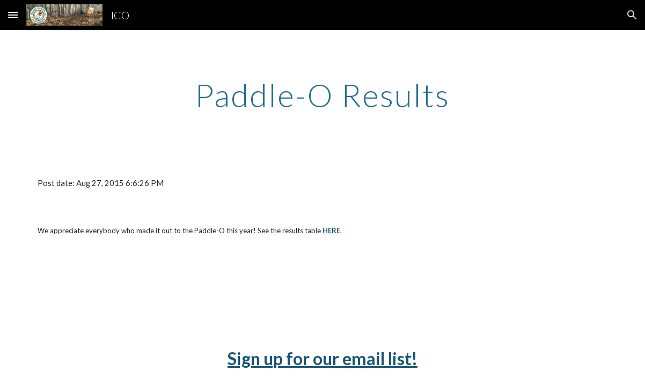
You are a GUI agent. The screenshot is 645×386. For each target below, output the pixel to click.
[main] (322, 95)
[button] (13, 14)
